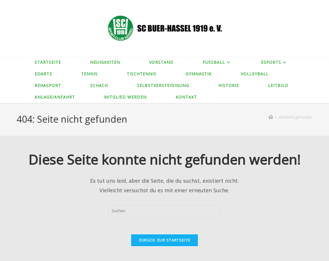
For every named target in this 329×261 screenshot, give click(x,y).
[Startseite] (271, 117)
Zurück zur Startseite (164, 240)
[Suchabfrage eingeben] (164, 211)
